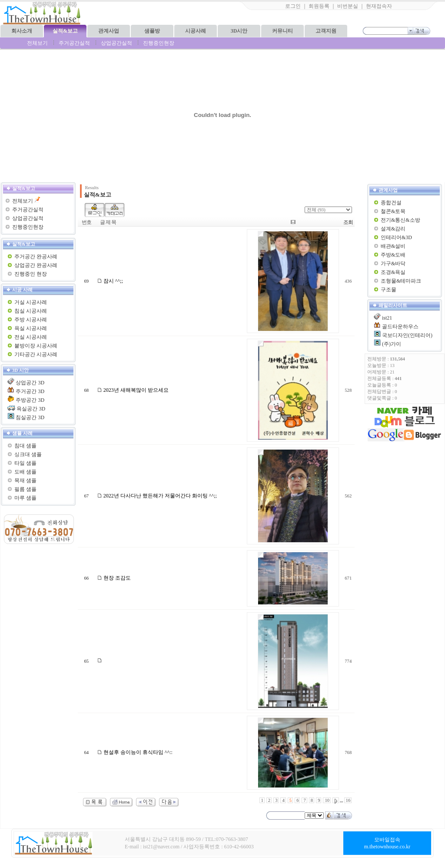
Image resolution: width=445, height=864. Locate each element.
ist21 (387, 318)
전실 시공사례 (30, 337)
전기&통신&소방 (400, 220)
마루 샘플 (25, 498)
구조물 (388, 290)
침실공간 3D (30, 417)
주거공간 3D (30, 391)
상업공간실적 (116, 43)
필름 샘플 (25, 489)
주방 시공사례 (30, 320)
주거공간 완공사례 (35, 257)
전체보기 (37, 43)
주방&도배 (393, 255)
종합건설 (391, 203)
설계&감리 (393, 229)
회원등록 (319, 6)
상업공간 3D (30, 383)
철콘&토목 (393, 211)
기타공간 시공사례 (35, 354)
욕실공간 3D (31, 409)
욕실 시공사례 (30, 328)
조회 (348, 222)
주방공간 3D (30, 400)
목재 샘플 (25, 480)
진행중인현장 (158, 43)
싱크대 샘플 (28, 454)
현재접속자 (379, 6)
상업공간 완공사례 (35, 265)
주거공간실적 (74, 43)
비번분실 (347, 6)
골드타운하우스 (400, 327)
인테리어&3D (396, 237)
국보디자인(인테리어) (407, 335)
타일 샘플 (25, 463)
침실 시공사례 (30, 311)
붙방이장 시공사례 (35, 346)
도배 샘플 (25, 472)
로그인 (293, 6)
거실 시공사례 (30, 302)
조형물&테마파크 (401, 281)
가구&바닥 (393, 263)
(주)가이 (391, 344)
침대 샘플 (25, 446)
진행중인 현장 (30, 274)
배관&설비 (393, 246)
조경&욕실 (393, 272)
